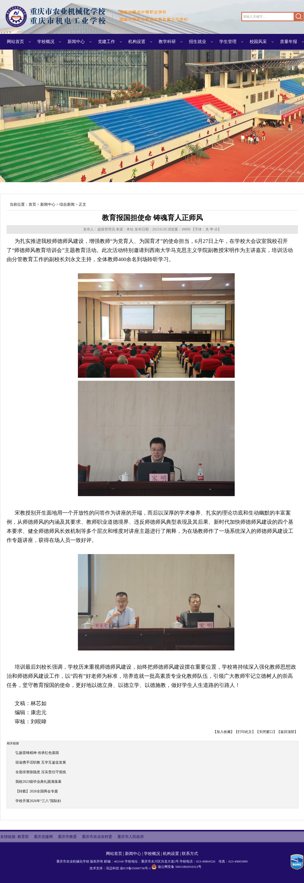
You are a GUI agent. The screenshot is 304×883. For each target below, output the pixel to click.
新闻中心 (76, 41)
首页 (32, 204)
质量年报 (288, 41)
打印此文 (245, 732)
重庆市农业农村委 (97, 837)
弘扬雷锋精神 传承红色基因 (37, 753)
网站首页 (15, 41)
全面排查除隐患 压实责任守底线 (40, 772)
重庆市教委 (67, 837)
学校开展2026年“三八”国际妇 (38, 801)
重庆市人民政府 (130, 837)
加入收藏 (223, 732)
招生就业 (197, 41)
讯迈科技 (112, 868)
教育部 (23, 837)
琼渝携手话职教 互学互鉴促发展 (40, 762)
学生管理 (227, 41)
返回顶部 (287, 732)
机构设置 (136, 41)
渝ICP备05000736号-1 (135, 868)
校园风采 (258, 41)
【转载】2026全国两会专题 (36, 791)
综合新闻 (67, 204)
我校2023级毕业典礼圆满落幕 (38, 782)
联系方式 (190, 853)
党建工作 (106, 41)
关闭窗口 (266, 732)
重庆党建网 (43, 837)
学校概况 (45, 41)
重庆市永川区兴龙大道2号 (160, 861)
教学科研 (167, 41)
